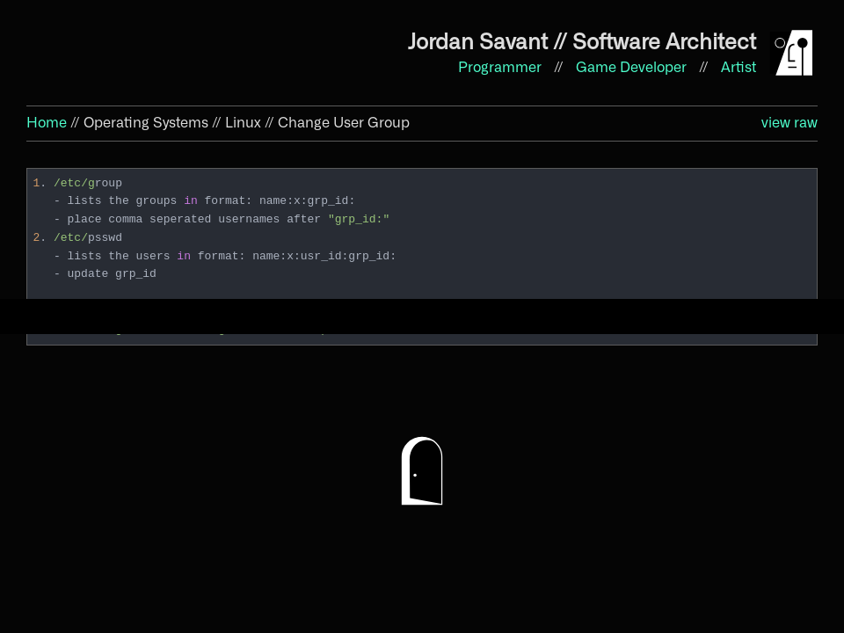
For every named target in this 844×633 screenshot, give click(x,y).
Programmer (501, 68)
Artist (738, 68)
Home (46, 123)
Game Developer (633, 68)
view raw (789, 123)
